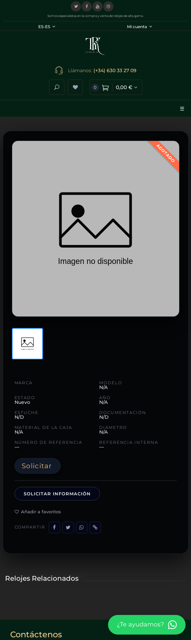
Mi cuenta (139, 26)
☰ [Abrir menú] (182, 108)
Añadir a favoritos (38, 511)
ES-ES (46, 26)
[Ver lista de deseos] (75, 87)
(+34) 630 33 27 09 (114, 70)
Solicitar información (57, 493)
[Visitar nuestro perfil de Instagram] (108, 6)
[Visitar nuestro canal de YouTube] (97, 6)
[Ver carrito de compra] (116, 87)
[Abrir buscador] (56, 87)
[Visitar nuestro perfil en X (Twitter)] (76, 6)
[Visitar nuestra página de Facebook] (87, 6)
